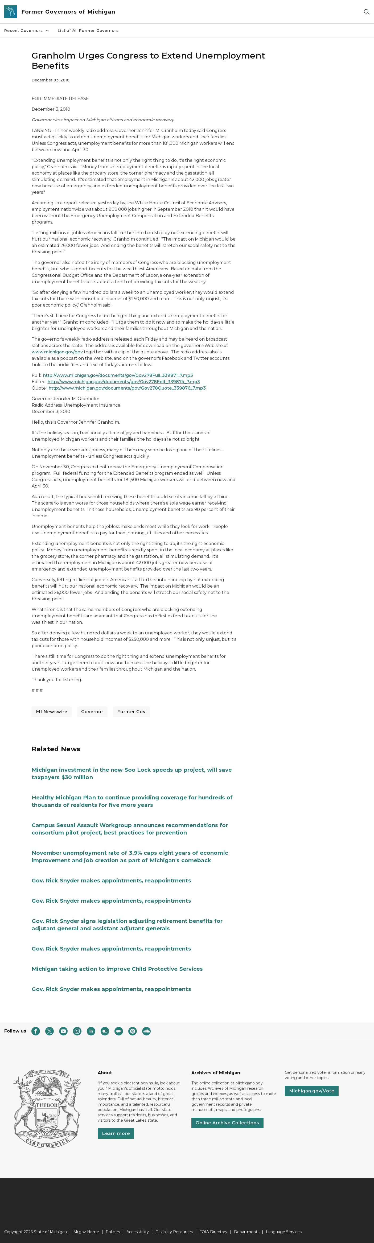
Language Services (284, 1231)
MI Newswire (51, 711)
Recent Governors (26, 30)
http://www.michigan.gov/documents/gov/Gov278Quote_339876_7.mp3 (127, 388)
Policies (113, 1231)
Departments (246, 1231)
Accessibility (137, 1231)
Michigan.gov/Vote (311, 1090)
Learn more (116, 1133)
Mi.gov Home (86, 1231)
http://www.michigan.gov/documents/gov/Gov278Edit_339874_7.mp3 (124, 381)
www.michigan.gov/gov (57, 351)
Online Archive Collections (227, 1122)
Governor (92, 711)
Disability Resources (174, 1231)
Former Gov (131, 711)
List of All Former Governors (88, 30)
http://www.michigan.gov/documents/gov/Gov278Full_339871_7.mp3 (118, 375)
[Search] (366, 12)
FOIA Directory (213, 1231)
